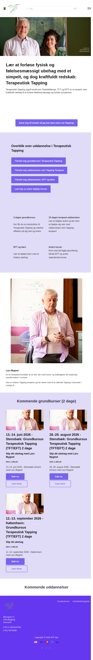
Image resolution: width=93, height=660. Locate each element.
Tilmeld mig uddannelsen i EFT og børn (35, 180)
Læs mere (17, 484)
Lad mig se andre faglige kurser (31, 189)
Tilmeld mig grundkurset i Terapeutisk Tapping (38, 161)
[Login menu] (89, 8)
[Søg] (50, 9)
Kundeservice (63, 601)
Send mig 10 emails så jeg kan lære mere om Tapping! (46, 123)
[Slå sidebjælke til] (4, 8)
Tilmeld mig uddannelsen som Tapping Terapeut (39, 170)
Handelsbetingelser (81, 601)
